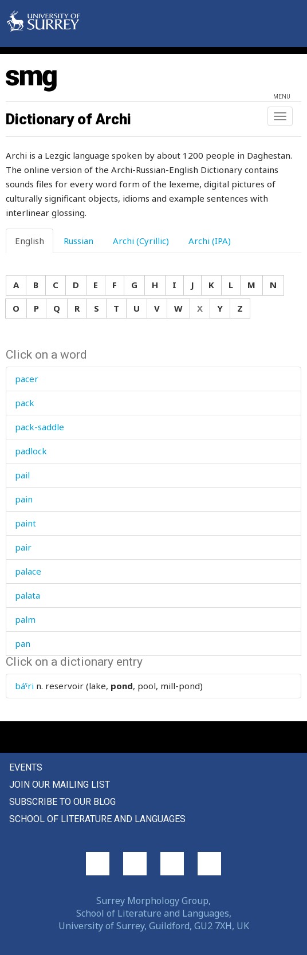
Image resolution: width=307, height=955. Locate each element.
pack (24, 402)
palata (27, 595)
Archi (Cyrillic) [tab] (141, 240)
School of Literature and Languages (97, 818)
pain (24, 499)
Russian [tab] (78, 240)
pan (22, 643)
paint (25, 523)
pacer (26, 378)
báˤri (24, 685)
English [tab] (29, 240)
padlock (31, 451)
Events (25, 767)
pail (22, 475)
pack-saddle (39, 427)
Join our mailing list (59, 784)
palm (25, 619)
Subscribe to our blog (62, 801)
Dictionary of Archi (68, 119)
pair (23, 547)
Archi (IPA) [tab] (209, 240)
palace (28, 571)
